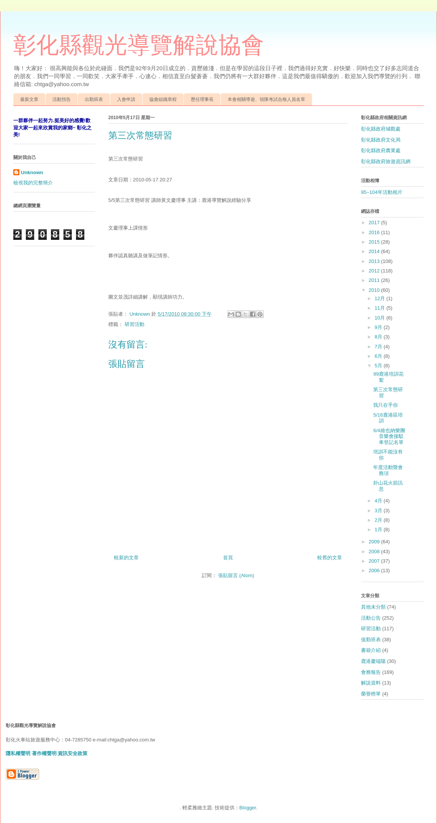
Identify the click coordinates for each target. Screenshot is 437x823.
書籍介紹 (371, 650)
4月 (379, 501)
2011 (375, 280)
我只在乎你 (385, 405)
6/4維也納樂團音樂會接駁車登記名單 (389, 436)
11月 (380, 308)
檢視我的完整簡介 (33, 183)
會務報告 (371, 672)
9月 (379, 327)
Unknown (32, 172)
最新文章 (29, 99)
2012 (375, 271)
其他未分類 (373, 607)
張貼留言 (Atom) (236, 575)
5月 (379, 365)
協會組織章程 (163, 99)
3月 (379, 510)
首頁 (228, 557)
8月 (379, 337)
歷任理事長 (202, 99)
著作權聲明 (44, 753)
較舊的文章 (329, 557)
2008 (375, 551)
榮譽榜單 (371, 694)
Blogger (247, 807)
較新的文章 (126, 557)
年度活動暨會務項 (388, 470)
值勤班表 (371, 639)
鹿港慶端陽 (373, 661)
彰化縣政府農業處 (381, 150)
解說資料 (371, 683)
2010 (375, 290)
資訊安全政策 (72, 753)
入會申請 (126, 99)
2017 (375, 222)
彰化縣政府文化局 (381, 140)
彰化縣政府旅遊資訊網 (385, 161)
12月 (380, 298)
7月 (379, 346)
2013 (375, 261)
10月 (380, 318)
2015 (375, 242)
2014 (375, 251)
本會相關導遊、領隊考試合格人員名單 (266, 99)
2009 (375, 541)
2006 (375, 570)
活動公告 (371, 618)
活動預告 (61, 99)
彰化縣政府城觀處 (381, 129)
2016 (375, 232)
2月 (379, 520)
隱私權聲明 (18, 753)
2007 (375, 561)
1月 (379, 529)
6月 (379, 356)
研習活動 (134, 324)
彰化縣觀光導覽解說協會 (138, 45)
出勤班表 (94, 99)
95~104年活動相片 (381, 192)
